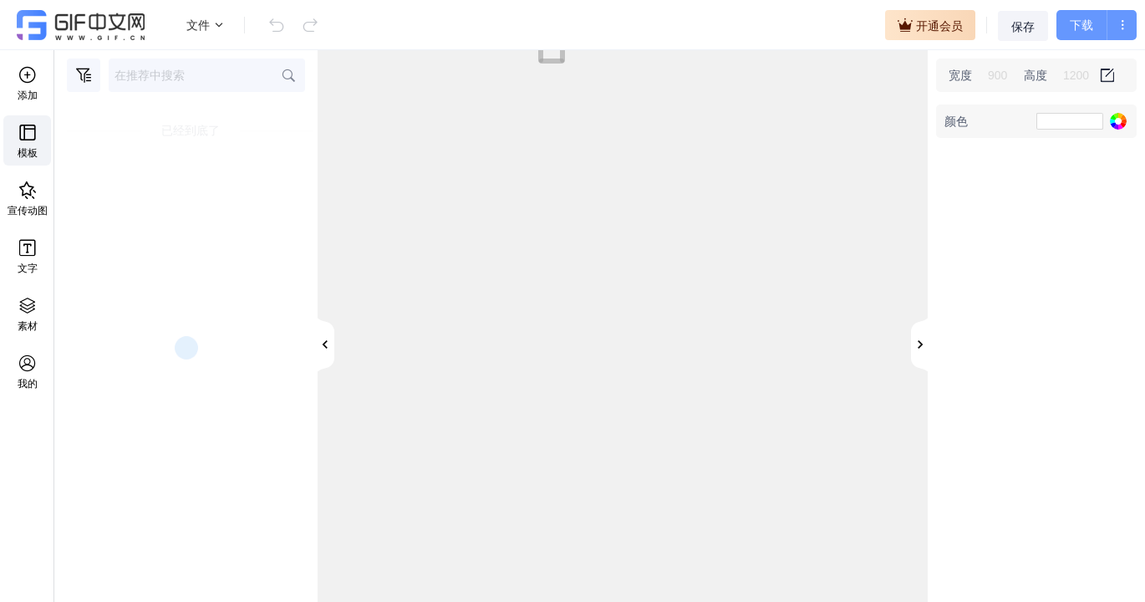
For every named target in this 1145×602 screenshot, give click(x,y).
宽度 (960, 75)
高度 (1035, 75)
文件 (205, 25)
